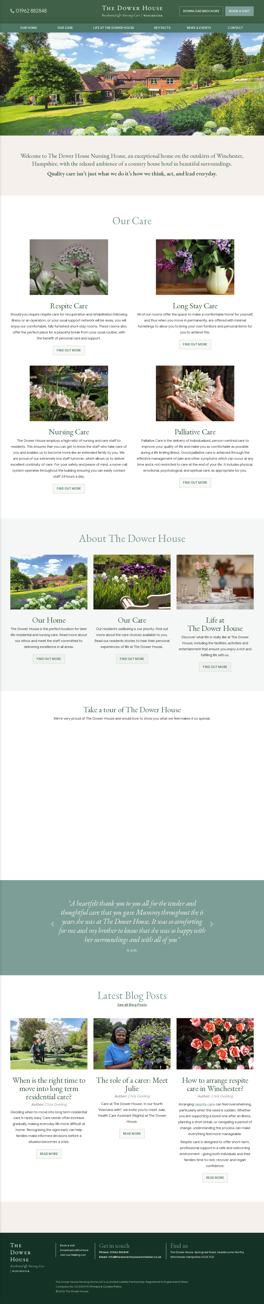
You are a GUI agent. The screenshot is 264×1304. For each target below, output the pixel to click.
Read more (49, 1154)
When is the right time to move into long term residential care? (48, 1088)
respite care (205, 1104)
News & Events (199, 28)
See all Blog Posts (132, 1005)
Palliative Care (195, 432)
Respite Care (69, 306)
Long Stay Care (195, 306)
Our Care (65, 28)
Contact (235, 28)
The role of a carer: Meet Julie (132, 1084)
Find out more (69, 350)
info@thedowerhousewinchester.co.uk (134, 1257)
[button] (52, 924)
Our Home (28, 28)
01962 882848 (119, 1252)
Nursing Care (69, 432)
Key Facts (162, 28)
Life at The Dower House (113, 28)
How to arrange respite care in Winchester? (215, 1084)
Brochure (201, 11)
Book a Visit (239, 11)
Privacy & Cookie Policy (106, 1286)
